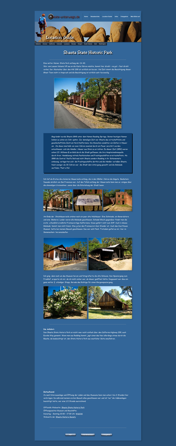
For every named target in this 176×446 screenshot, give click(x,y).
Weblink (79, 413)
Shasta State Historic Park (73, 407)
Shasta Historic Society (66, 417)
